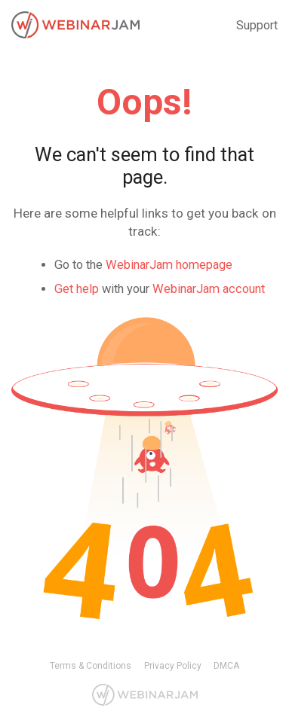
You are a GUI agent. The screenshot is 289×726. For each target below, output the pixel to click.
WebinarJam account (208, 289)
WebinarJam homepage (169, 265)
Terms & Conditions (90, 665)
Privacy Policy (172, 665)
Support (257, 25)
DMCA (226, 665)
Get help (76, 289)
